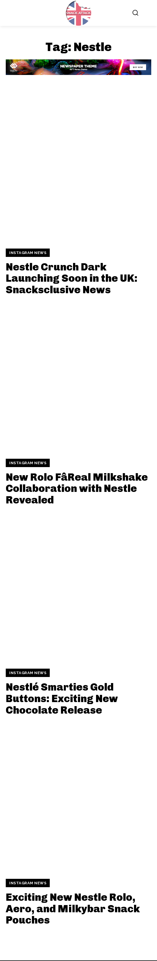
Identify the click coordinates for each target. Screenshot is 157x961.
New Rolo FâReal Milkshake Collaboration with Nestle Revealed (77, 488)
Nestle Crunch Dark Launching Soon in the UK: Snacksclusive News (71, 278)
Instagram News (27, 253)
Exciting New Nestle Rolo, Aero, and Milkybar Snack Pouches (73, 908)
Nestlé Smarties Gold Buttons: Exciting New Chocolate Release (62, 698)
